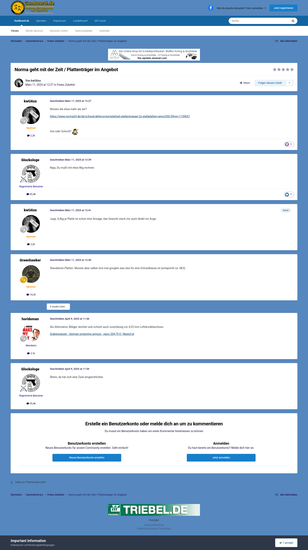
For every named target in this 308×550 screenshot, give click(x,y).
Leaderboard (80, 20)
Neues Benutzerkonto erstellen (86, 457)
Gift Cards (100, 20)
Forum (15, 30)
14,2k (31, 294)
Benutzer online (59, 30)
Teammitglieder (83, 30)
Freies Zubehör (66, 84)
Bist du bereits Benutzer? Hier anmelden (241, 8)
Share (245, 82)
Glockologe (30, 160)
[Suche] (249, 21)
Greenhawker (30, 260)
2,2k (31, 135)
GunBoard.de (21, 22)
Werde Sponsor (34, 30)
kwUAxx (36, 80)
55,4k (31, 194)
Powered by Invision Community (154, 528)
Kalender (105, 30)
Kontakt (154, 520)
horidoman (30, 319)
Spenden (41, 20)
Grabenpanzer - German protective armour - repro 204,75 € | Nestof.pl (92, 334)
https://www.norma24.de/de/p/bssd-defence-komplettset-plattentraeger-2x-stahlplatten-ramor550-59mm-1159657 (120, 116)
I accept (286, 542)
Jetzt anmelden (221, 457)
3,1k (31, 353)
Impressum (59, 20)
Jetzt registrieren (283, 7)
